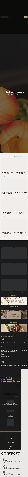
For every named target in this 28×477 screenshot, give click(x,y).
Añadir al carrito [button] (7, 176)
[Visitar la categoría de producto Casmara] (20, 270)
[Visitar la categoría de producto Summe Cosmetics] (20, 254)
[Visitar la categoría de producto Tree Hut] (7, 254)
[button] (12, 17)
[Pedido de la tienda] (21, 157)
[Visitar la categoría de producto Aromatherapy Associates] (7, 286)
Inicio (9, 94)
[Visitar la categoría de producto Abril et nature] (20, 286)
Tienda (12, 94)
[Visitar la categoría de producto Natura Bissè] (7, 270)
